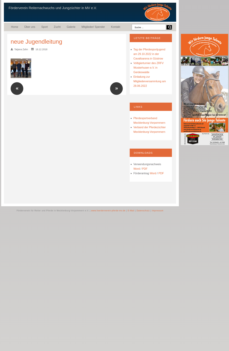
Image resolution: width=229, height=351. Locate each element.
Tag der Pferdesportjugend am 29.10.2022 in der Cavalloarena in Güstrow (149, 54)
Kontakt (115, 26)
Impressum (157, 210)
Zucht (57, 26)
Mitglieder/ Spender (93, 26)
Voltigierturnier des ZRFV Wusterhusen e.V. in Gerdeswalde (148, 68)
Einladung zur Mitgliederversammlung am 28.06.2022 (149, 81)
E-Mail (131, 210)
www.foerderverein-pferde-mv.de (108, 210)
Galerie (71, 26)
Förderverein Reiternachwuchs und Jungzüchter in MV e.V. (53, 8)
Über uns (29, 26)
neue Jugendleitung (36, 41)
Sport (44, 26)
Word (136, 168)
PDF (144, 168)
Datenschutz (143, 210)
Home (14, 26)
